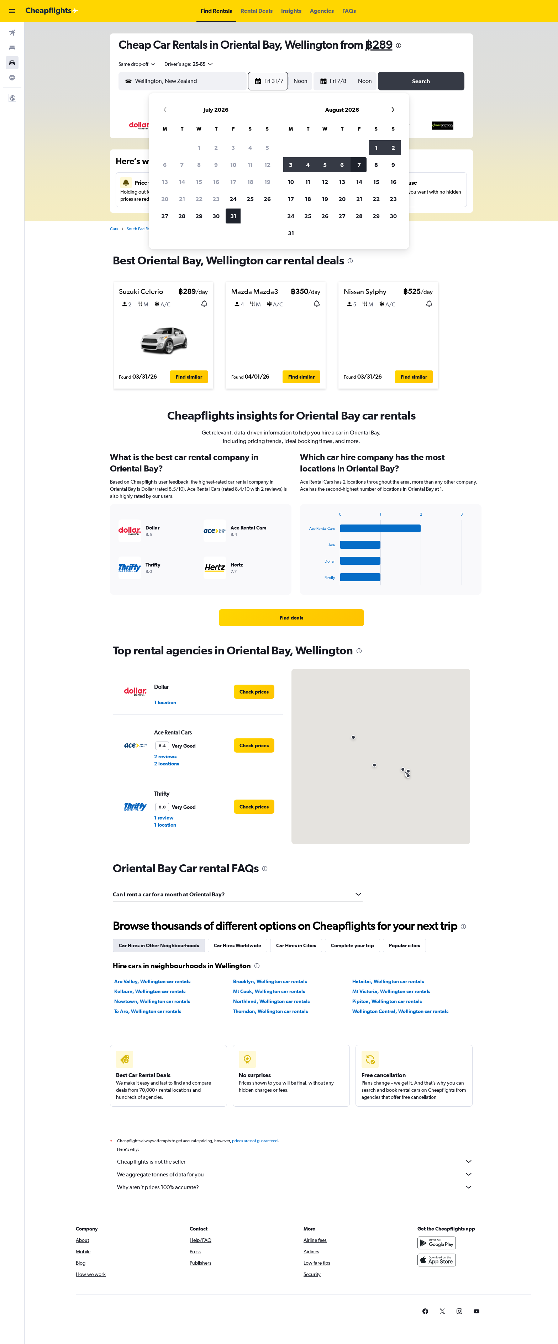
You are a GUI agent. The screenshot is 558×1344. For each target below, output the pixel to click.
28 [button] (181, 216)
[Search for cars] (12, 63)
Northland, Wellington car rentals (271, 1001)
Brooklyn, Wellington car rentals (270, 981)
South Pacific (138, 228)
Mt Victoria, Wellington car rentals (391, 991)
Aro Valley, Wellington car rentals (152, 981)
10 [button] (233, 165)
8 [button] (199, 165)
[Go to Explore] (12, 77)
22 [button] (198, 199)
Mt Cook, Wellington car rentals (269, 991)
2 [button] (216, 147)
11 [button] (250, 165)
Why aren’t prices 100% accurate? (295, 1187)
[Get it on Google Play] (436, 1243)
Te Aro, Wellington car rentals (147, 1011)
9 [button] (216, 165)
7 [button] (182, 165)
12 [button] (267, 165)
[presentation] (398, 45)
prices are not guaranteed (255, 1140)
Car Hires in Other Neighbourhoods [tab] (159, 945)
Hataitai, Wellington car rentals (388, 981)
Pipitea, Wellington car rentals (387, 1001)
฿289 (379, 44)
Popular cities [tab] (404, 945)
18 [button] (250, 182)
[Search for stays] (12, 48)
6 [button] (165, 165)
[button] (12, 11)
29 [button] (198, 216)
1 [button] (199, 147)
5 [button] (267, 147)
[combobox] (137, 64)
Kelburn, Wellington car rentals (149, 991)
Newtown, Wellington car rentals (152, 1001)
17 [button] (233, 182)
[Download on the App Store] (436, 1260)
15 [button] (199, 182)
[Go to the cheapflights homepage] (52, 11)
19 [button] (267, 182)
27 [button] (164, 216)
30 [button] (216, 216)
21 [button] (182, 199)
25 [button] (250, 199)
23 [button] (216, 199)
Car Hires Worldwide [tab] (237, 945)
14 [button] (182, 182)
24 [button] (233, 199)
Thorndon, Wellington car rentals (270, 1011)
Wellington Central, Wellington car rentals (400, 1011)
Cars (114, 228)
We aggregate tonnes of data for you (295, 1174)
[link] (291, 617)
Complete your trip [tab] (352, 945)
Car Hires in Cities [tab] (296, 945)
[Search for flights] (12, 33)
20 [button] (164, 199)
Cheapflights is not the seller (295, 1161)
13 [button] (165, 182)
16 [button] (216, 182)
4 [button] (250, 147)
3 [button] (233, 147)
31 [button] (233, 216)
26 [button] (267, 199)
